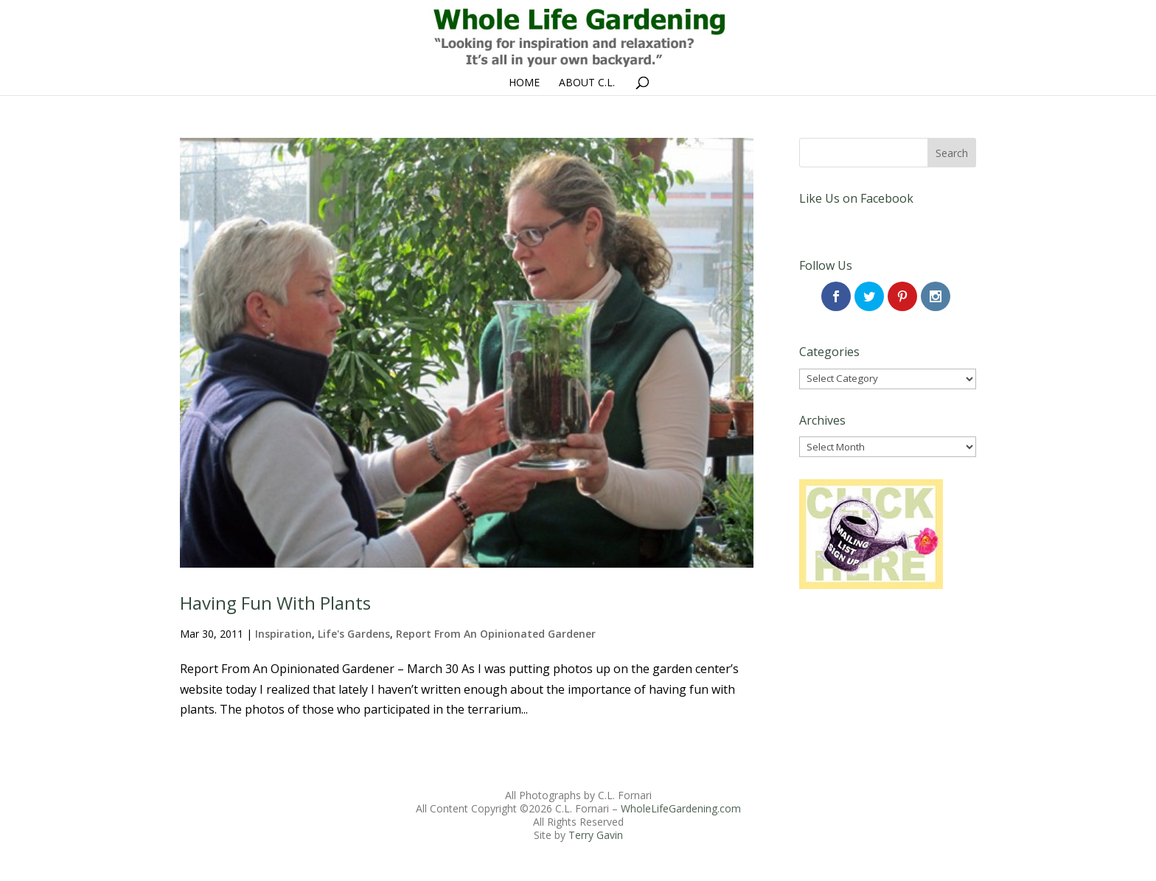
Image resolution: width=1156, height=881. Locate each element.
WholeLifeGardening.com (681, 808)
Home (524, 83)
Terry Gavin (595, 835)
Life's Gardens (354, 634)
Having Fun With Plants (275, 603)
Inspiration (283, 634)
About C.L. (587, 83)
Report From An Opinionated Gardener (496, 634)
